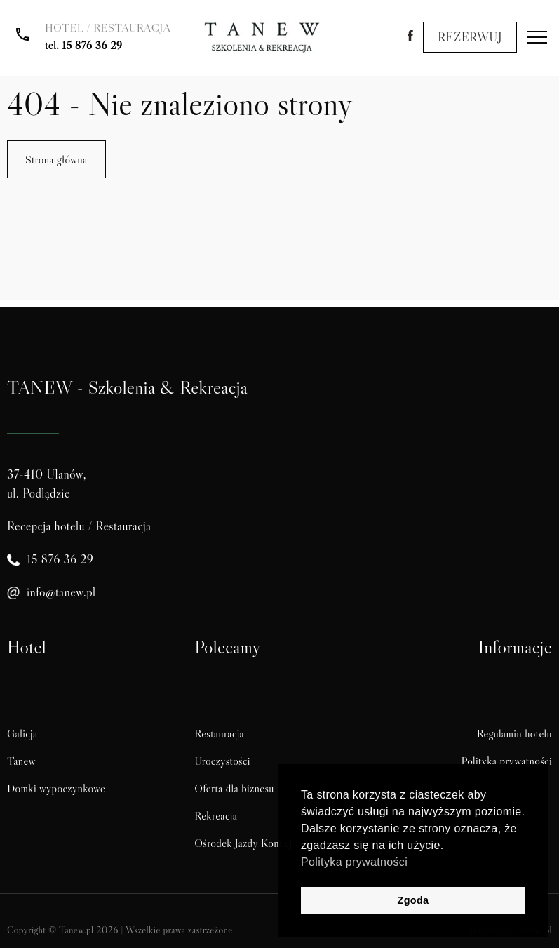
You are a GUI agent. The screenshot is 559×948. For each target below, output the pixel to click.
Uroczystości (222, 761)
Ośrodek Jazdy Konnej (243, 843)
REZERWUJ (470, 37)
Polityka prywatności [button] (354, 862)
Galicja (22, 733)
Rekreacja (215, 815)
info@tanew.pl (61, 592)
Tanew (21, 761)
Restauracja (219, 733)
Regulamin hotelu (514, 733)
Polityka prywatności (507, 761)
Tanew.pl (76, 929)
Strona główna (56, 159)
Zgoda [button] (413, 900)
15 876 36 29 (92, 45)
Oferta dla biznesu (234, 788)
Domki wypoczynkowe (56, 788)
